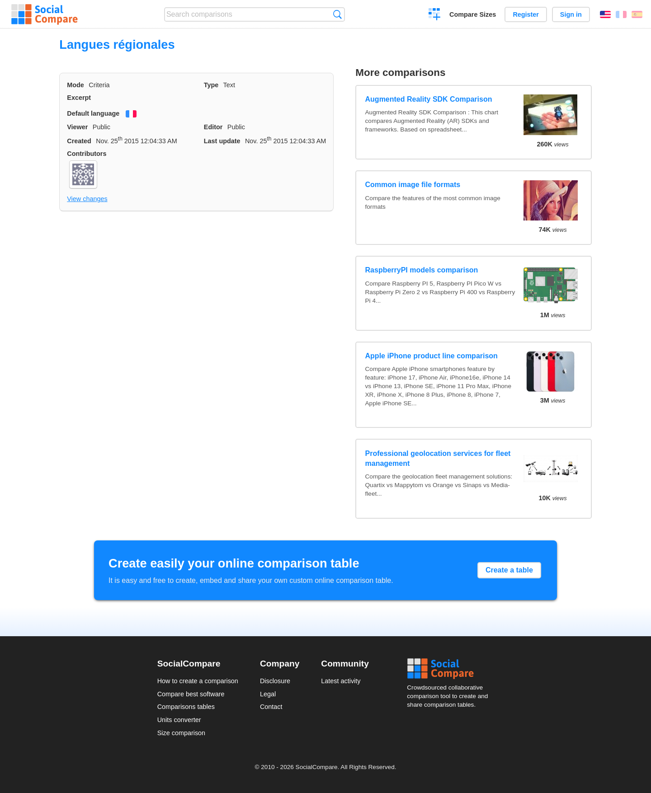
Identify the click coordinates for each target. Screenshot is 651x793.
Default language (93, 113)
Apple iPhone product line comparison (431, 356)
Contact (271, 706)
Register (526, 14)
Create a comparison (435, 15)
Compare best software (191, 694)
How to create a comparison (197, 681)
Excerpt (79, 97)
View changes (87, 198)
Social (450, 669)
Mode (75, 85)
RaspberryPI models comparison (421, 270)
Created (79, 141)
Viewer (77, 127)
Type (211, 85)
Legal (268, 694)
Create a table (509, 570)
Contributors (86, 153)
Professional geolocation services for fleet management (438, 458)
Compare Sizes (472, 14)
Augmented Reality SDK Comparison (428, 99)
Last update (222, 141)
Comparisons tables (186, 706)
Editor (213, 127)
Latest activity (340, 681)
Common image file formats (413, 184)
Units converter (179, 719)
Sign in (571, 14)
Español (637, 14)
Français (621, 14)
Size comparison (181, 733)
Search (337, 14)
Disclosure (275, 681)
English (605, 14)
